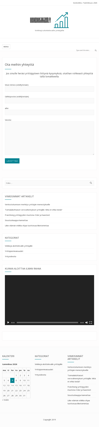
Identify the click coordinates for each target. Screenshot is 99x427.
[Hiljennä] (86, 322)
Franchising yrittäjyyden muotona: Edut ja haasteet (27, 215)
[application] (49, 300)
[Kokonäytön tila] (90, 322)
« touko (5, 399)
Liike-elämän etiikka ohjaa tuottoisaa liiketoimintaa (27, 225)
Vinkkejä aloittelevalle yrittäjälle (18, 246)
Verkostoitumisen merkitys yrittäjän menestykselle (27, 204)
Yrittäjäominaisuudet (14, 251)
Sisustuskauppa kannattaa (16, 220)
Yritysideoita (10, 256)
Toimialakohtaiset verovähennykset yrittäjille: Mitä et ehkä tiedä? (33, 209)
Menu (6, 46)
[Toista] (8, 322)
